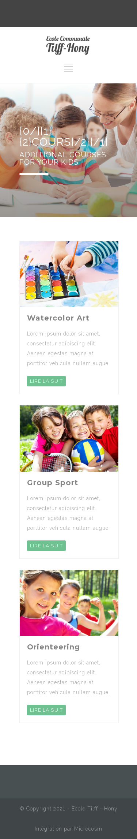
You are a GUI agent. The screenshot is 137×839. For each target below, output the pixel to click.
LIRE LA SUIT (46, 381)
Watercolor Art (58, 318)
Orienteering (53, 647)
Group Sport (52, 482)
